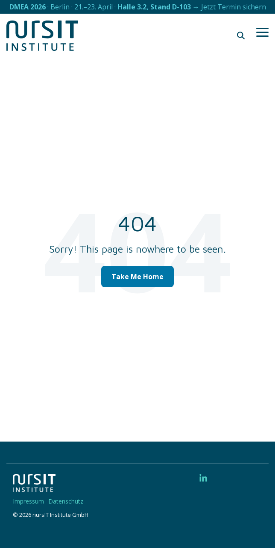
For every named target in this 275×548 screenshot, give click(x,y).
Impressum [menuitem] (28, 501)
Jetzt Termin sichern (233, 7)
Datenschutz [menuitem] (65, 501)
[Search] (240, 35)
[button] (262, 31)
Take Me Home (137, 276)
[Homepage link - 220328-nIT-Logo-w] (34, 487)
